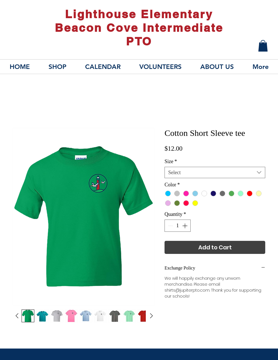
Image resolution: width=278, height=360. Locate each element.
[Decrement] (169, 225)
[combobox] (215, 172)
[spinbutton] (177, 225)
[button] (263, 46)
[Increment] (185, 225)
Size (171, 161)
